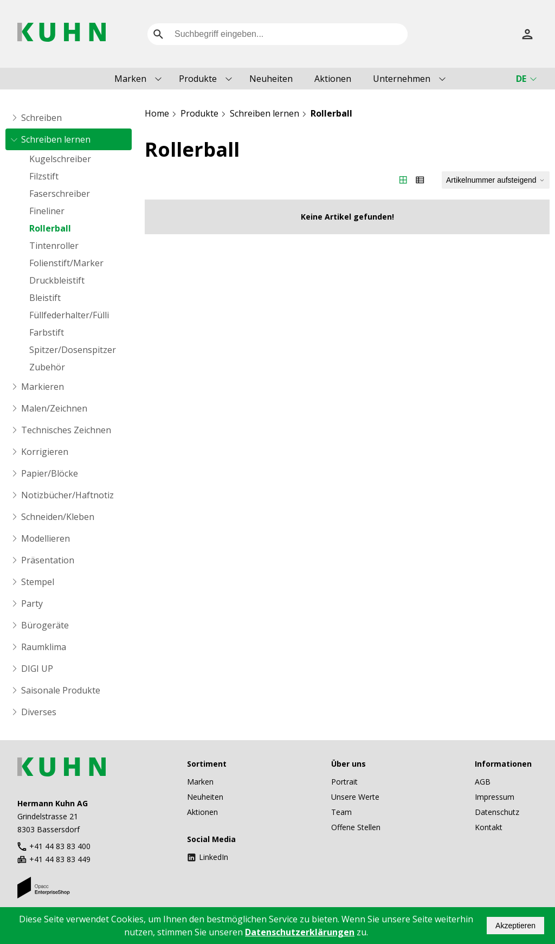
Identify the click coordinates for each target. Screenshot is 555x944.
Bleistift (45, 298)
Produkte (198, 79)
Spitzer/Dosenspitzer (72, 350)
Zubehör (47, 367)
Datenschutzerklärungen (299, 932)
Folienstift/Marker (66, 263)
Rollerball (50, 228)
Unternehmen (401, 79)
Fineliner (46, 211)
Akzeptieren (515, 925)
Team (341, 812)
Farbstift (46, 332)
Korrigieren (44, 452)
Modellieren (45, 538)
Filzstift (44, 176)
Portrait (344, 781)
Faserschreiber (59, 194)
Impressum (494, 797)
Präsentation (47, 560)
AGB (483, 781)
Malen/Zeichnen (54, 408)
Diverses (38, 712)
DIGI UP (37, 669)
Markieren (42, 387)
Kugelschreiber (60, 159)
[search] (158, 34)
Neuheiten (271, 79)
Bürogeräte (45, 625)
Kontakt (488, 827)
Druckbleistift (57, 280)
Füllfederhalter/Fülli (69, 315)
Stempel (37, 582)
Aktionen (332, 79)
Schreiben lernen (56, 139)
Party (32, 603)
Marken (130, 79)
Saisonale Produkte (60, 690)
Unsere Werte (355, 797)
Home (157, 113)
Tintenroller (54, 246)
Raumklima (43, 647)
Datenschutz (497, 812)
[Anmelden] (527, 34)
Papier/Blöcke (49, 473)
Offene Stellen (355, 827)
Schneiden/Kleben (57, 517)
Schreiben (41, 118)
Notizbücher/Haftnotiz (67, 495)
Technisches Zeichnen (66, 430)
